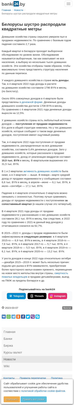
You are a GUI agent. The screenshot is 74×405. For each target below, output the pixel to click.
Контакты (9, 378)
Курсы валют (13, 352)
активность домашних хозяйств (42, 171)
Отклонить (12, 399)
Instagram (58, 296)
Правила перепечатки (33, 378)
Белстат (67, 308)
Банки (8, 338)
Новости (10, 359)
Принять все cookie (33, 399)
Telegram (16, 296)
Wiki (6, 366)
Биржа (8, 345)
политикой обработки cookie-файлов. (43, 390)
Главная (9, 332)
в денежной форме (31, 102)
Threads (37, 296)
